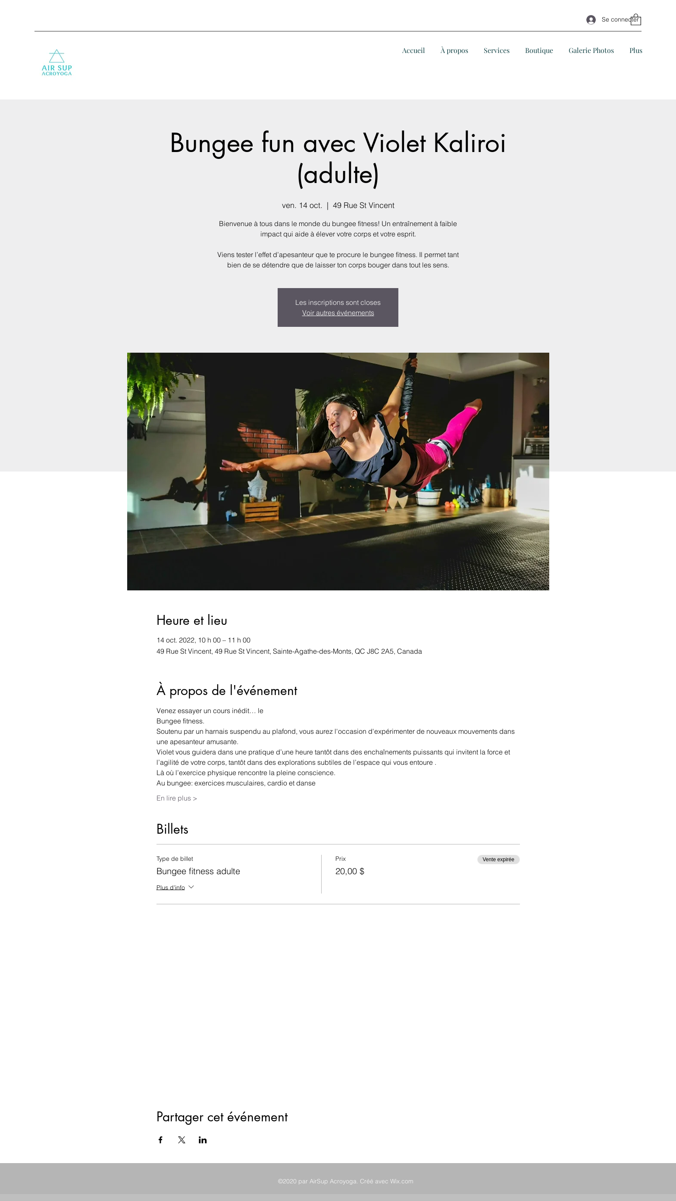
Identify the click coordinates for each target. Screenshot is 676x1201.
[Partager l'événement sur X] (182, 1139)
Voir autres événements (338, 312)
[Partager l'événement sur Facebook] (160, 1139)
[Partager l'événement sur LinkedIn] (203, 1139)
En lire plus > (176, 798)
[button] (636, 19)
